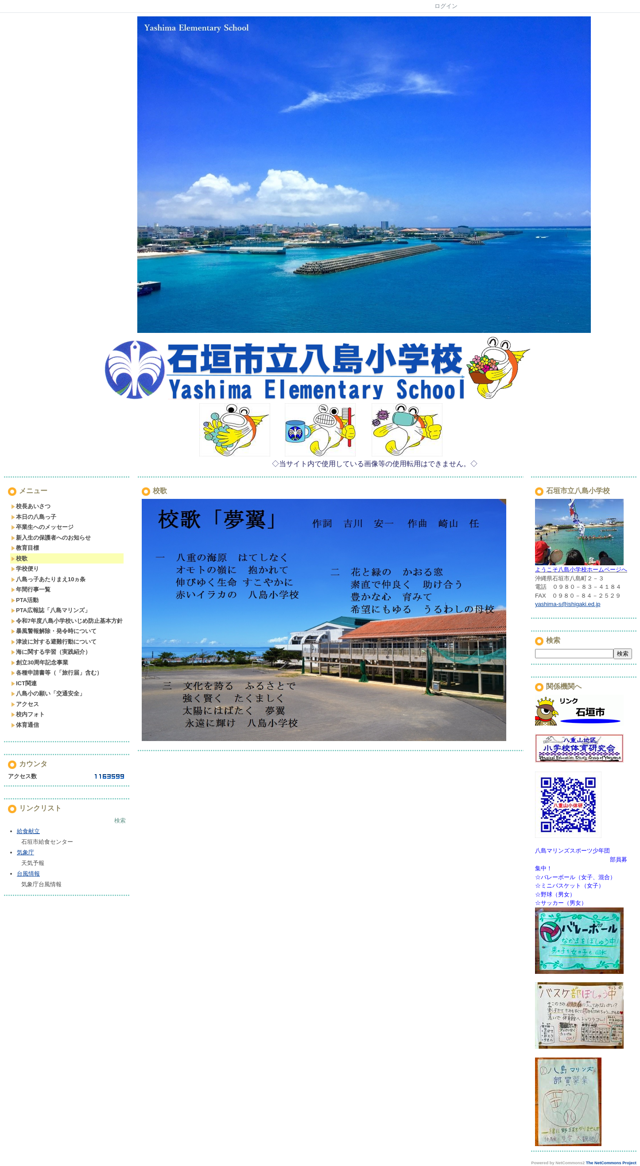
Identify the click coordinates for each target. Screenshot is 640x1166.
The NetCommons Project (611, 1163)
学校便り (25, 568)
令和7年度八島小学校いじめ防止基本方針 (67, 621)
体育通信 (25, 725)
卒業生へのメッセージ (42, 527)
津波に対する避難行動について (54, 641)
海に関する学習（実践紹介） (51, 652)
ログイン (446, 6)
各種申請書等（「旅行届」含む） (56, 672)
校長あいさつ (30, 506)
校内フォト (28, 714)
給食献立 (28, 831)
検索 (120, 820)
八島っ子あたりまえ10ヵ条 (48, 579)
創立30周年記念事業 (39, 662)
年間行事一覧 (30, 589)
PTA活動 (25, 600)
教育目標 (25, 547)
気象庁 (25, 852)
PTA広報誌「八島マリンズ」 (50, 610)
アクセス (25, 704)
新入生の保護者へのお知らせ (51, 537)
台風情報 (28, 873)
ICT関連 (24, 683)
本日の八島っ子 (33, 517)
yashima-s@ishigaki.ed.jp (568, 604)
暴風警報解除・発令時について (54, 631)
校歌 (19, 558)
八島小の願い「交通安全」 (48, 693)
